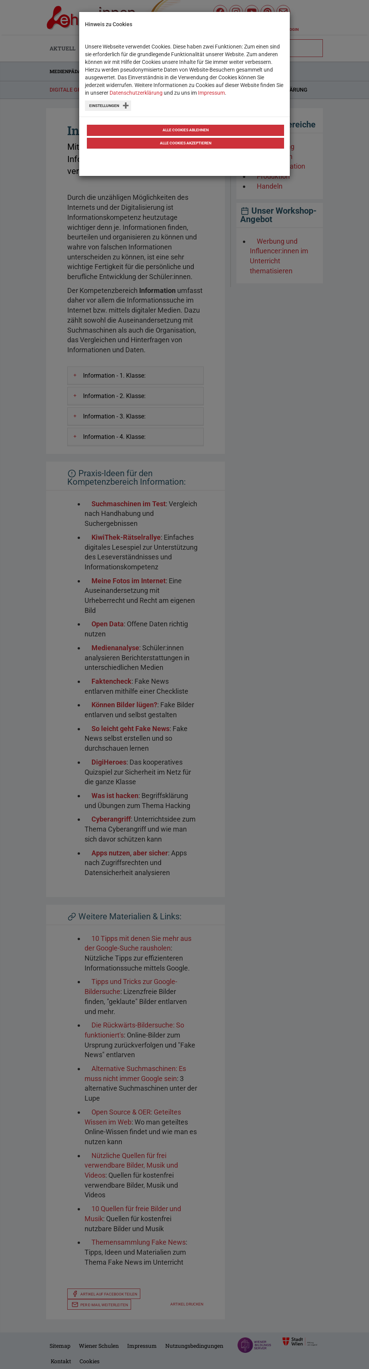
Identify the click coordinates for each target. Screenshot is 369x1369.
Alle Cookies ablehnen (186, 130)
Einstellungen (104, 106)
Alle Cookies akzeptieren (185, 143)
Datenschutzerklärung (136, 93)
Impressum (211, 93)
